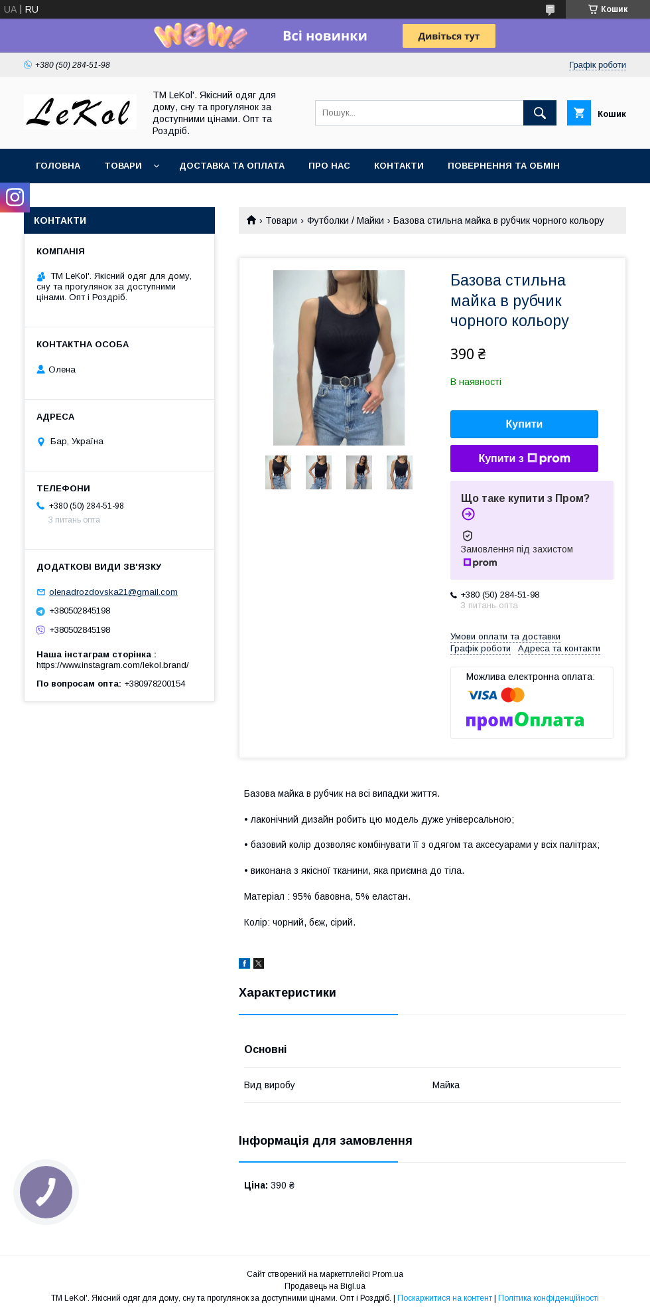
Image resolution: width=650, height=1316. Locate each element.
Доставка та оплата (232, 166)
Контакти (399, 166)
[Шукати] (539, 112)
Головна (58, 166)
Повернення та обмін (504, 166)
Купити (524, 424)
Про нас (329, 166)
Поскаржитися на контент (444, 1298)
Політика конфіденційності (548, 1298)
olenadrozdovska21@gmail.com (113, 592)
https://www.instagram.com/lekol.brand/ (112, 665)
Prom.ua (387, 1274)
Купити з (524, 459)
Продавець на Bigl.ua (325, 1286)
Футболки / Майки (345, 220)
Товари (123, 166)
